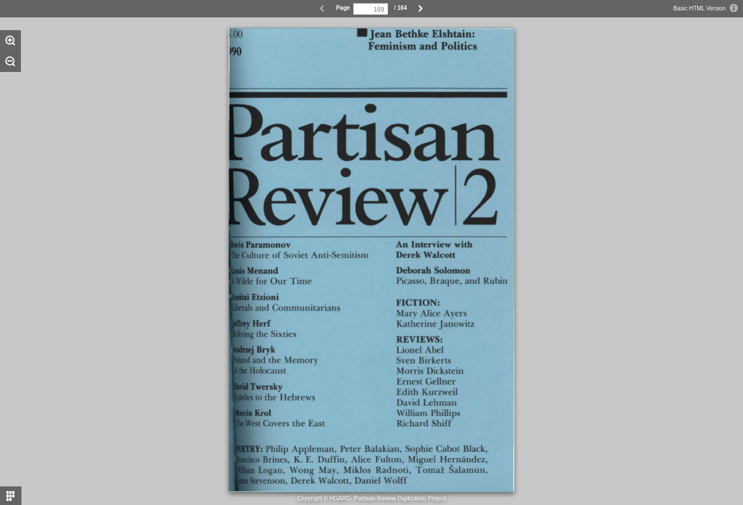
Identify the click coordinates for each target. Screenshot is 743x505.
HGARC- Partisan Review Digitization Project (388, 498)
